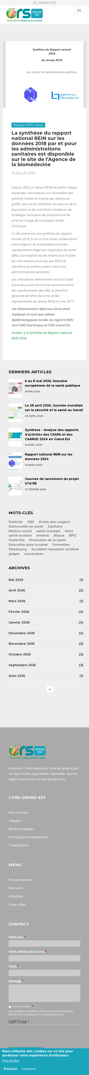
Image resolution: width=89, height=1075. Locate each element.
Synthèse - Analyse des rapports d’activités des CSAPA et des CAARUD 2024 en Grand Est (51, 434)
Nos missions (18, 812)
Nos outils (16, 888)
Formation (60, 544)
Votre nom (16, 937)
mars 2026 (17, 601)
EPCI (72, 535)
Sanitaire (55, 526)
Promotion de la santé (47, 540)
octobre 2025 (20, 654)
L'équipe (15, 821)
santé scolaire (20, 535)
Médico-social (20, 531)
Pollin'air (16, 522)
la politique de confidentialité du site (44, 1014)
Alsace (59, 535)
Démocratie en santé (26, 526)
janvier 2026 (19, 622)
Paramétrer (28, 1069)
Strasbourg (18, 549)
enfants (42, 535)
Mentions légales (21, 829)
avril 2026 (17, 590)
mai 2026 (16, 580)
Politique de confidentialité (28, 837)
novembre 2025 (21, 644)
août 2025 (17, 676)
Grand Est (16, 540)
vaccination (33, 554)
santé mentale (48, 531)
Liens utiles (17, 904)
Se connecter (44, 3)
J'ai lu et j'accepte (20, 1006)
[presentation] (38, 1036)
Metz (69, 531)
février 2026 (19, 612)
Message (15, 981)
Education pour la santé (28, 544)
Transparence (19, 845)
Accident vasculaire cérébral (55, 549)
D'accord (10, 1068)
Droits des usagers (54, 522)
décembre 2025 (22, 633)
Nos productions (20, 880)
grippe (14, 554)
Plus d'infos (10, 1061)
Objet (13, 966)
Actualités (16, 896)
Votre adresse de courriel (27, 952)
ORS (30, 522)
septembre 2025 (22, 665)
